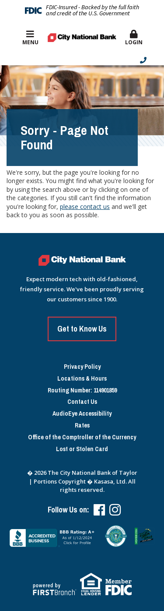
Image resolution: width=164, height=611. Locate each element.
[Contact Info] (80, 60)
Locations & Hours (82, 378)
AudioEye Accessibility (82, 413)
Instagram (115, 509)
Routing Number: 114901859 (82, 390)
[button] (133, 38)
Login (133, 38)
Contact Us (82, 402)
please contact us (85, 206)
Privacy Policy (82, 367)
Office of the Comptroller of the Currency (82, 437)
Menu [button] (30, 38)
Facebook (99, 509)
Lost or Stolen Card (82, 449)
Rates (82, 425)
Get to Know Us (82, 328)
